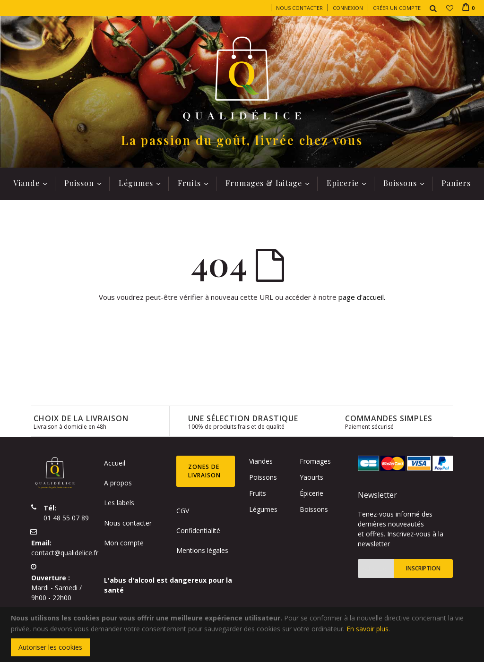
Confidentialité (198, 530)
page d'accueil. (361, 297)
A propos (118, 482)
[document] (243, 634)
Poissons (263, 477)
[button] (450, 8)
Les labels (119, 502)
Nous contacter (299, 7)
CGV (182, 510)
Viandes (261, 461)
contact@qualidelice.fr (64, 552)
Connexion (348, 7)
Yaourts (311, 477)
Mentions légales (202, 550)
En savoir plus (367, 628)
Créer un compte (397, 7)
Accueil (114, 462)
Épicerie (311, 493)
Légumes (263, 509)
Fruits (257, 493)
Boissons (314, 509)
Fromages (315, 461)
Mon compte (124, 542)
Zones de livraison (204, 471)
